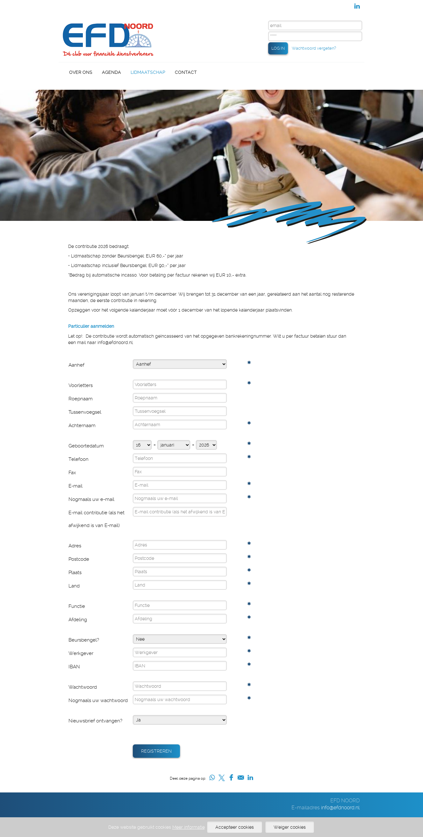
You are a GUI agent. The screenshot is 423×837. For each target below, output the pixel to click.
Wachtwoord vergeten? (314, 48)
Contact (186, 72)
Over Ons (80, 72)
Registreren (156, 751)
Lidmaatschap (148, 72)
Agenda (111, 72)
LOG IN (278, 48)
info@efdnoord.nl (340, 808)
